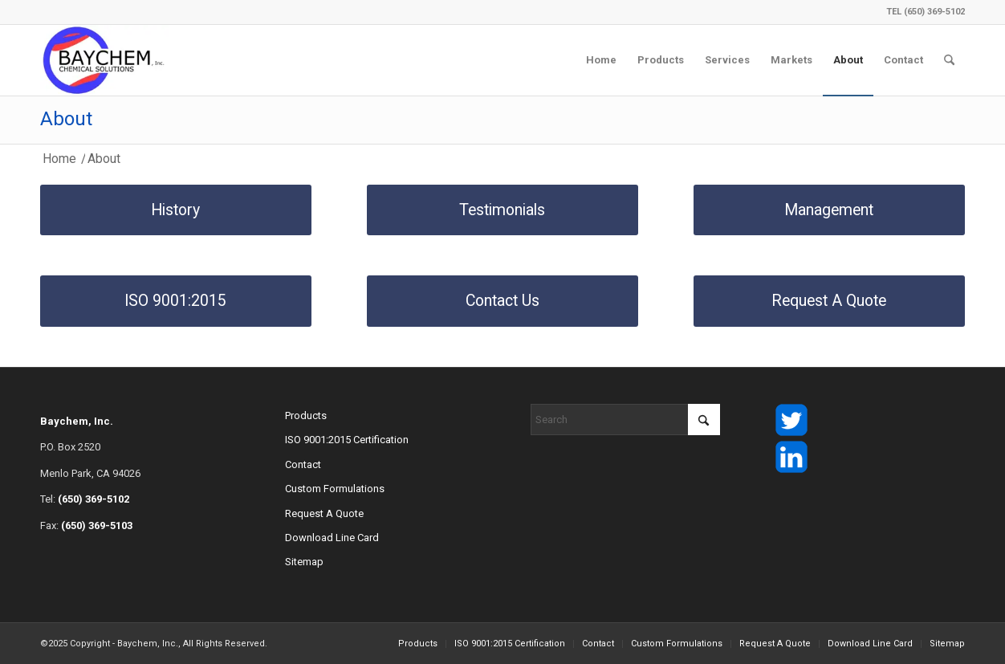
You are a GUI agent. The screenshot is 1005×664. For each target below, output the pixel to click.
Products (306, 415)
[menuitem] (601, 60)
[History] (175, 210)
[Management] (829, 210)
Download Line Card (332, 538)
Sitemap (304, 562)
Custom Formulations (335, 489)
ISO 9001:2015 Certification (347, 440)
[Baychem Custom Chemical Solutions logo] (104, 60)
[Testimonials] (502, 210)
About (66, 119)
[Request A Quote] (829, 300)
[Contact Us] (502, 300)
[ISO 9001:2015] (175, 300)
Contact (303, 464)
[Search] (949, 60)
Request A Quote (324, 513)
